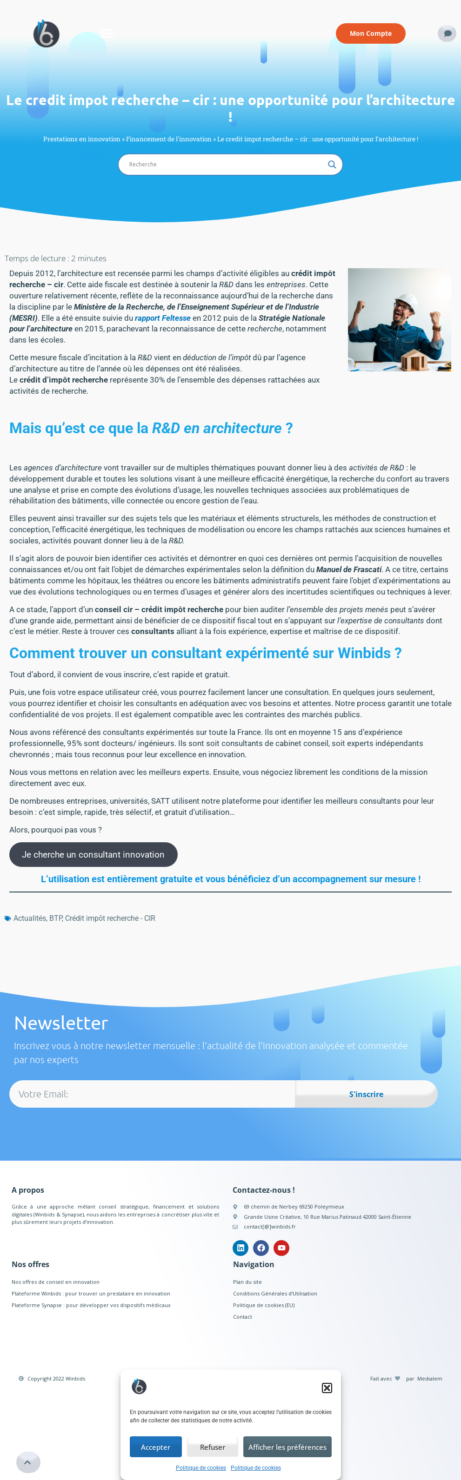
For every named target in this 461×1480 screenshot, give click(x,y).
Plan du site (247, 1281)
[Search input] (226, 164)
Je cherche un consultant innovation (93, 854)
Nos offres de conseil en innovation (56, 1281)
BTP (55, 918)
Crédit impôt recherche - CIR (110, 918)
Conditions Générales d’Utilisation (275, 1293)
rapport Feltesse (163, 318)
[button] (327, 1388)
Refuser (212, 1447)
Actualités (29, 918)
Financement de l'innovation (169, 139)
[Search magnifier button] (332, 164)
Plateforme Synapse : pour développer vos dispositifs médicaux (91, 1305)
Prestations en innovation (81, 139)
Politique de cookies (201, 1468)
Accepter (155, 1447)
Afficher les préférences (287, 1447)
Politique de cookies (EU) (263, 1305)
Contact (242, 1316)
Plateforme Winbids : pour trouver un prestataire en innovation (91, 1293)
